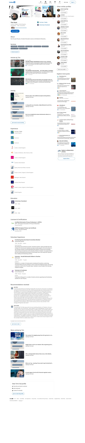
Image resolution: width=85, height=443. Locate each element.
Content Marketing (29, 46)
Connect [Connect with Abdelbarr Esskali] (64, 30)
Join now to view (16, 324)
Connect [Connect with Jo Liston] (64, 18)
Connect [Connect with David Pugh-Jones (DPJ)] (64, 48)
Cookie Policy (51, 398)
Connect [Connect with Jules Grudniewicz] (64, 54)
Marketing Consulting (23, 48)
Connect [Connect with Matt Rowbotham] (64, 42)
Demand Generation (37, 46)
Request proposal (15, 51)
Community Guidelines (14, 400)
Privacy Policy (34, 398)
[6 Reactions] (58, 88)
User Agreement (28, 398)
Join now (66, 2)
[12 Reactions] (58, 109)
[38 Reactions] (59, 95)
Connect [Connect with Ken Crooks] (64, 36)
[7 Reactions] (58, 132)
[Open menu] (53, 18)
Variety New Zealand (19, 241)
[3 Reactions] (58, 145)
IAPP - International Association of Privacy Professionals (27, 223)
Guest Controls (68, 398)
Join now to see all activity (18, 122)
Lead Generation (14, 46)
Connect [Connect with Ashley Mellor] (64, 66)
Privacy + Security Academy (21, 229)
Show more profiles (62, 69)
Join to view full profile (18, 393)
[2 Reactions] (58, 117)
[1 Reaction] (58, 80)
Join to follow (15, 31)
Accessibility (22, 398)
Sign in (72, 2)
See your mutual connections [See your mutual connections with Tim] (21, 27)
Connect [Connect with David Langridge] (64, 12)
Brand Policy (63, 398)
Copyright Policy (57, 398)
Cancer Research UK (19, 271)
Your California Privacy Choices (42, 398)
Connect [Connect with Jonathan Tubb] (64, 60)
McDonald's (17, 258)
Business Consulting (14, 48)
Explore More (66, 158)
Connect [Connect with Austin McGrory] (64, 24)
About (18, 398)
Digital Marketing (45, 46)
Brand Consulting (21, 46)
